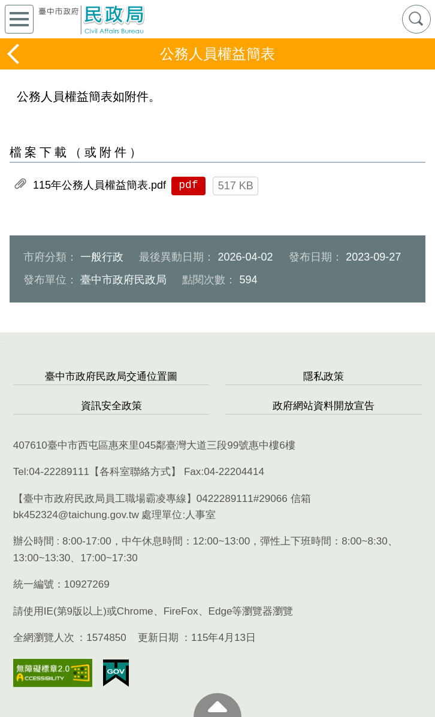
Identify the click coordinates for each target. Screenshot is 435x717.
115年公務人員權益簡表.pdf (99, 185)
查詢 (416, 19)
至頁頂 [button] (217, 705)
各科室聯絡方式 (135, 471)
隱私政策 (323, 376)
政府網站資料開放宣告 (323, 406)
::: (4, 338)
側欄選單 (19, 19)
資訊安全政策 (111, 406)
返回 (14, 53)
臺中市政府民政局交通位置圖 (111, 376)
